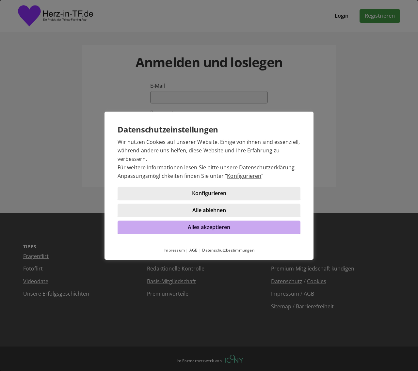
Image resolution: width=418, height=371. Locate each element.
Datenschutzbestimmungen (228, 250)
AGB (193, 250)
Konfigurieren (244, 175)
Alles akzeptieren (209, 227)
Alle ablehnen (209, 210)
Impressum (174, 250)
